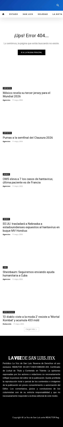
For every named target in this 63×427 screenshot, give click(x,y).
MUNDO (6, 174)
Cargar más (31, 329)
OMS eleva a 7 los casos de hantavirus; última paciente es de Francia (28, 180)
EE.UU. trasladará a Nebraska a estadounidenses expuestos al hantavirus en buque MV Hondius (31, 227)
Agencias (6, 100)
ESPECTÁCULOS (9, 312)
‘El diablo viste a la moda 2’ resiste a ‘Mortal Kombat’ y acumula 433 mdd (31, 318)
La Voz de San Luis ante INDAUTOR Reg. (42, 417)
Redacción (7, 324)
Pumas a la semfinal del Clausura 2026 (28, 137)
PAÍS (5, 267)
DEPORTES (7, 88)
